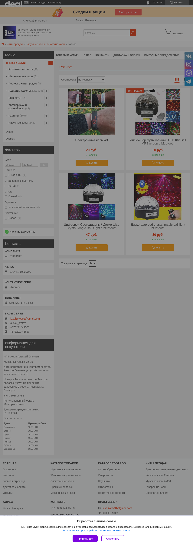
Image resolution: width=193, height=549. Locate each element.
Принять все (85, 538)
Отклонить (112, 538)
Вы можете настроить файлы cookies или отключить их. (95, 530)
